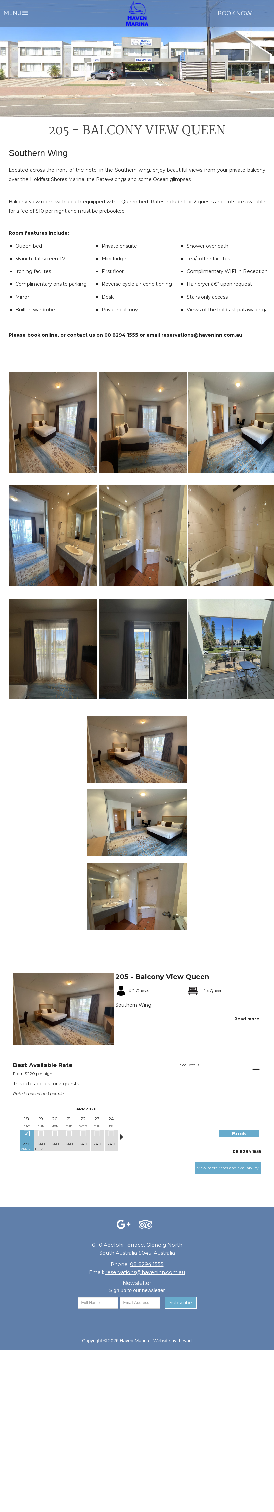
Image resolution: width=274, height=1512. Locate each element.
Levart (185, 1340)
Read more (246, 1018)
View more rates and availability (228, 1167)
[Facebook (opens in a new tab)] (123, 1226)
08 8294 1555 (147, 1264)
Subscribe (180, 1303)
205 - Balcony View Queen (162, 977)
